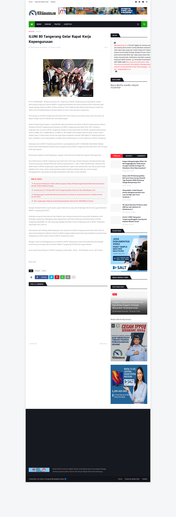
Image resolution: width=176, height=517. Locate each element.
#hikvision (141, 62)
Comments (141, 156)
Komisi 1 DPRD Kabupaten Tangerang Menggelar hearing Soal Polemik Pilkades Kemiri (134, 219)
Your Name (40, 479)
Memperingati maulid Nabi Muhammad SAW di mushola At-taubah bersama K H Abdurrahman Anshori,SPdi (66, 195)
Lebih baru (33, 344)
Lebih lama (102, 344)
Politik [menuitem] (57, 24)
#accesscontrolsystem (122, 64)
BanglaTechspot (59, 479)
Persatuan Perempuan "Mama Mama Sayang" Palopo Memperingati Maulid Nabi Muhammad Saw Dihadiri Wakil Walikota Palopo (67, 184)
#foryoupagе (142, 66)
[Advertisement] (73, 499)
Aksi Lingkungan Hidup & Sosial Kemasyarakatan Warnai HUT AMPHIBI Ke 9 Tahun (64, 201)
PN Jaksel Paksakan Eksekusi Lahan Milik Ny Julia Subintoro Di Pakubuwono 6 (134, 207)
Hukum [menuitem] (48, 24)
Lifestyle (38, 31)
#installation (135, 64)
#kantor (117, 66)
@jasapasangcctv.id (121, 45)
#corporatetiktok (126, 66)
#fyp (147, 62)
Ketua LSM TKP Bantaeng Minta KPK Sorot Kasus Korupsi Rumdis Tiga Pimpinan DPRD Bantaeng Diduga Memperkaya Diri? (133, 179)
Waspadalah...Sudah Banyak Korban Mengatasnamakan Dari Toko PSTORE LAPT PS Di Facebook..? (133, 193)
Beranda (31, 31)
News (44, 271)
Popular (116, 156)
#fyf (135, 66)
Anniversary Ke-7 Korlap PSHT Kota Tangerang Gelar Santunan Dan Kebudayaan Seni (64, 190)
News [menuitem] (39, 24)
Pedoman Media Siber (42, 2)
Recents (129, 156)
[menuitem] (32, 24)
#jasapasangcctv (146, 64)
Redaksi (53, 2)
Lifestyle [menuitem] (68, 24)
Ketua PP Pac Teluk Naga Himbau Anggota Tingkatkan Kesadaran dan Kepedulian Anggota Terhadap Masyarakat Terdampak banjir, (127, 303)
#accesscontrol (131, 62)
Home (31, 2)
